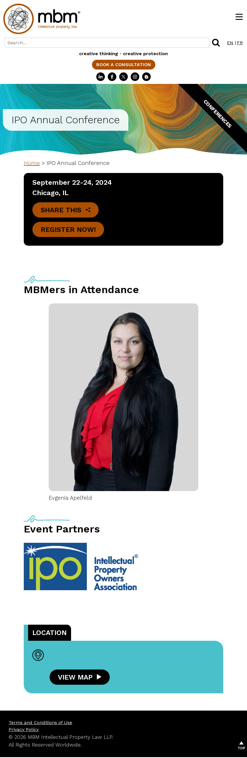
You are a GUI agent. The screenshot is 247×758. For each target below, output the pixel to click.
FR (240, 42)
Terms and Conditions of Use (40, 723)
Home (32, 162)
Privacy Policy (24, 730)
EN (230, 42)
